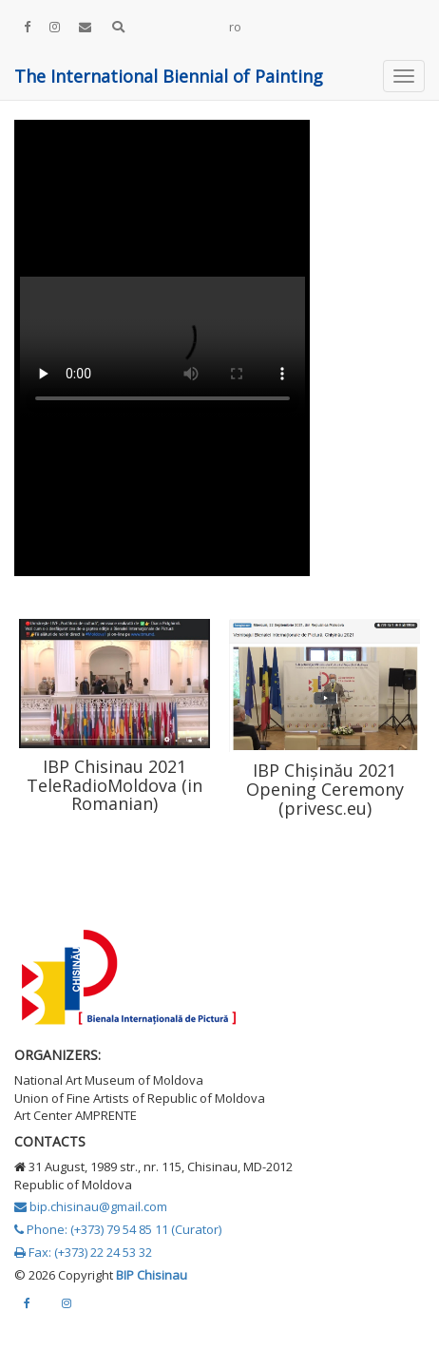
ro (235, 26)
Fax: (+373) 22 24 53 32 (83, 1252)
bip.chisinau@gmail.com (90, 1206)
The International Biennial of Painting (168, 76)
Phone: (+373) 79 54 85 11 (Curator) (117, 1229)
